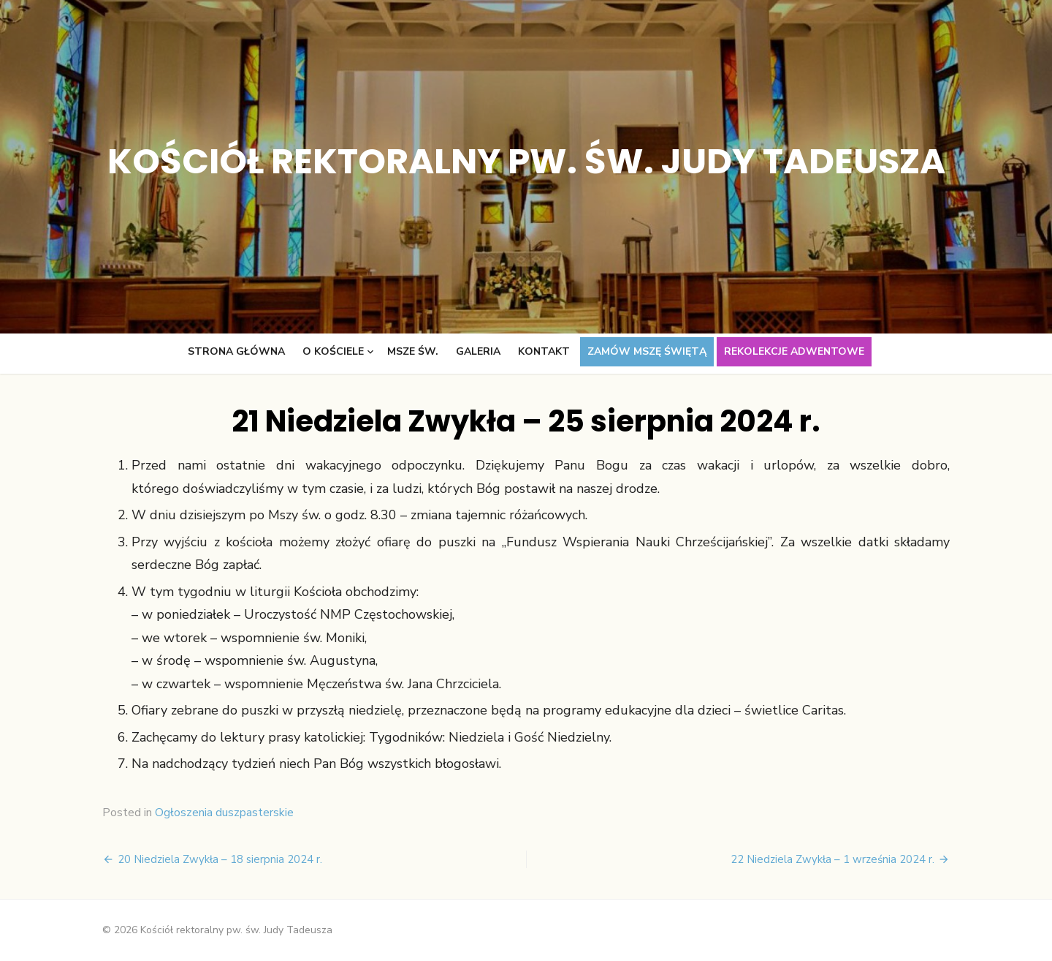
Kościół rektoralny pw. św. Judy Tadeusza (526, 161)
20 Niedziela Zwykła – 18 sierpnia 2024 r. (220, 859)
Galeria (478, 351)
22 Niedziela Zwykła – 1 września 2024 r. (832, 859)
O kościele (333, 351)
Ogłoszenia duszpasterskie (224, 812)
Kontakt (544, 351)
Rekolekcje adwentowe (794, 351)
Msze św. (412, 351)
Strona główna (236, 351)
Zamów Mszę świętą (646, 351)
